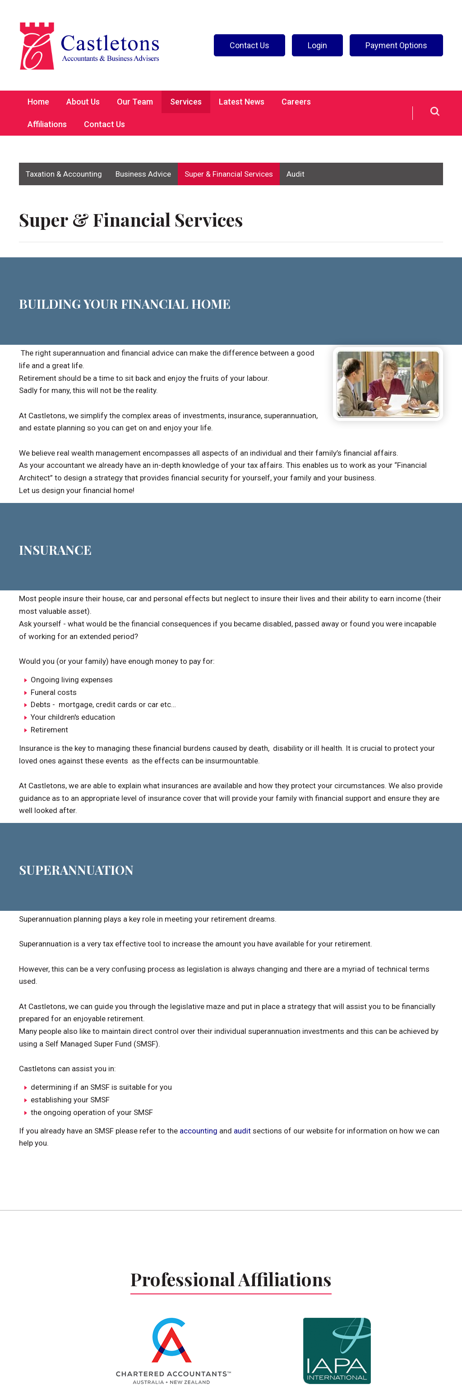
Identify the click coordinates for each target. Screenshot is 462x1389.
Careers (296, 101)
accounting (198, 1130)
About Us (83, 101)
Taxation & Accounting (64, 173)
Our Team (135, 101)
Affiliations (47, 124)
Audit (295, 173)
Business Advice (143, 173)
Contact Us (249, 45)
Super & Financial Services (229, 173)
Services (186, 101)
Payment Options (396, 45)
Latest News (241, 101)
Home (38, 101)
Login (317, 45)
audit (242, 1130)
